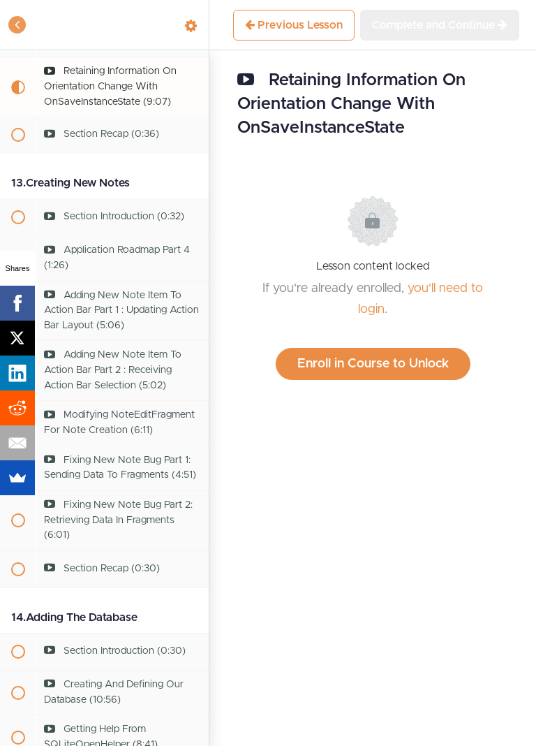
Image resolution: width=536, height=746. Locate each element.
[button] (17, 25)
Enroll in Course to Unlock (373, 364)
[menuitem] (191, 25)
